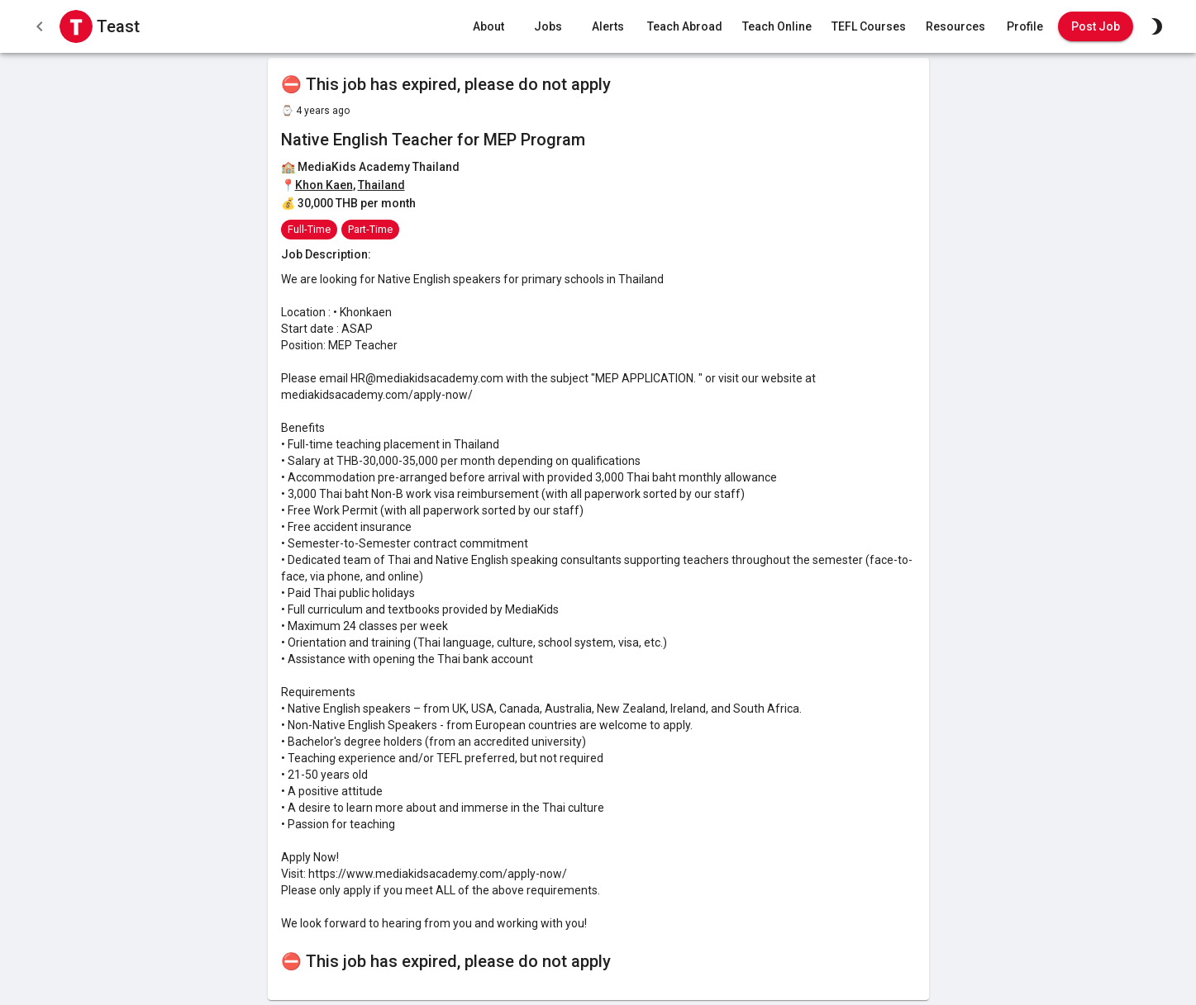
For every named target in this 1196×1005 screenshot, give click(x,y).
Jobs (548, 27)
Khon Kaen (324, 185)
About (488, 27)
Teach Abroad (685, 27)
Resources (955, 27)
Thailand (381, 185)
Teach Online (777, 27)
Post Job (1095, 27)
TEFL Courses (868, 27)
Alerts (607, 27)
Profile (1024, 27)
